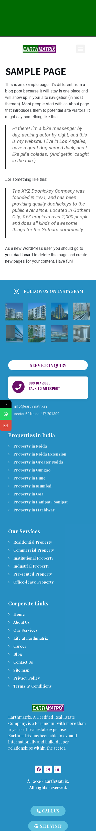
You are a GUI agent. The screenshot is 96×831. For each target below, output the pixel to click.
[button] (80, 49)
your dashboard (19, 254)
